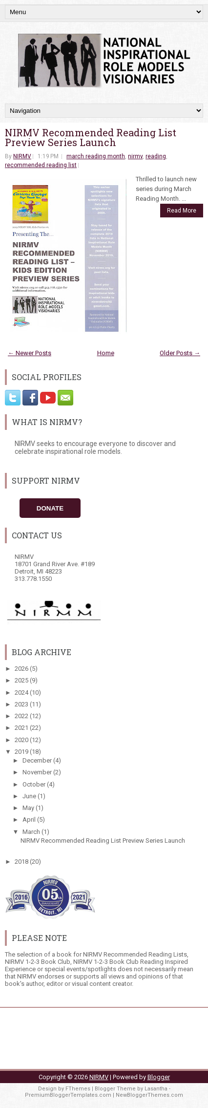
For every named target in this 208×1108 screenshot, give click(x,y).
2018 (22, 861)
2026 (22, 668)
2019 (22, 751)
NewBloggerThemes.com (149, 1095)
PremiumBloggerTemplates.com (68, 1095)
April (29, 819)
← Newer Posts (29, 353)
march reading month (95, 156)
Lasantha (156, 1089)
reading (156, 156)
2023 (22, 704)
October (34, 784)
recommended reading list (41, 165)
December (37, 760)
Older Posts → (180, 353)
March (32, 831)
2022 (22, 716)
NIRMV (22, 156)
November (37, 772)
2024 (22, 692)
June (30, 796)
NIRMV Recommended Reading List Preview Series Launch (90, 137)
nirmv (135, 156)
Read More (181, 210)
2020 (22, 740)
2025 (22, 680)
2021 (22, 727)
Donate (50, 508)
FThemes (77, 1089)
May (29, 807)
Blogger (158, 1077)
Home (105, 353)
